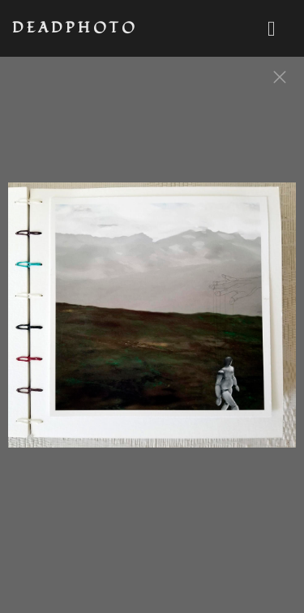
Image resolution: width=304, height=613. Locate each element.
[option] (152, 323)
